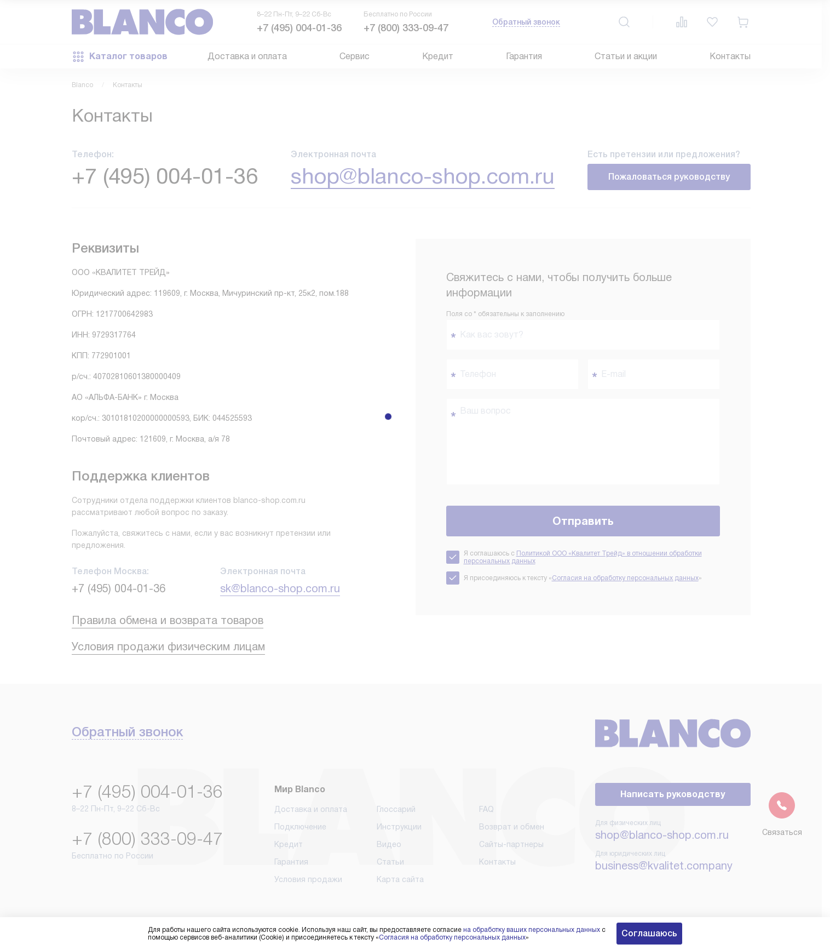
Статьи (390, 861)
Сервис (354, 56)
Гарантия (524, 56)
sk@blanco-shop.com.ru (280, 588)
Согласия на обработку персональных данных (625, 578)
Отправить (583, 521)
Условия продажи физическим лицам (168, 646)
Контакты (730, 56)
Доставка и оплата (247, 56)
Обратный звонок (526, 22)
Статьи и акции (626, 56)
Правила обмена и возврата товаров (167, 620)
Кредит (437, 56)
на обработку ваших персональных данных (531, 930)
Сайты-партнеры (511, 844)
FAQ (486, 809)
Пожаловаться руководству (669, 176)
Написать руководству (672, 794)
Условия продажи (308, 879)
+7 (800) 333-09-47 (406, 27)
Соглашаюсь (649, 933)
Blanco (82, 85)
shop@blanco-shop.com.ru (423, 176)
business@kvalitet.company (664, 866)
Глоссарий (396, 809)
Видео (389, 844)
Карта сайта (400, 879)
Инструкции (399, 826)
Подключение (300, 826)
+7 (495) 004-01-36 (299, 27)
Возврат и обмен (511, 826)
